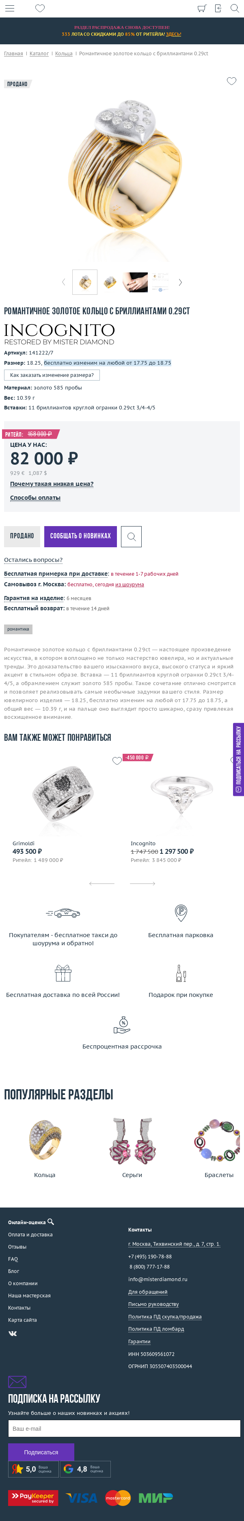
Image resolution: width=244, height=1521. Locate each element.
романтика (18, 629)
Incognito (143, 843)
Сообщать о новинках (80, 536)
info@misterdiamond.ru (158, 1279)
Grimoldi (24, 843)
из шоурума (129, 584)
